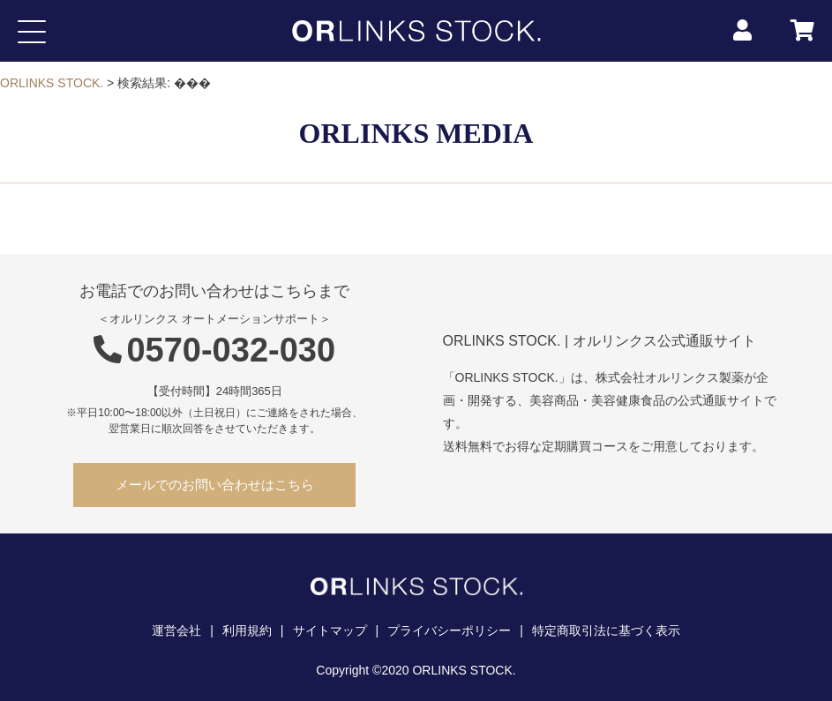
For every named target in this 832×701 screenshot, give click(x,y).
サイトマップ (330, 630)
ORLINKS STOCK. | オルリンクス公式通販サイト (599, 340)
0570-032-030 (214, 350)
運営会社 (176, 630)
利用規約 (247, 630)
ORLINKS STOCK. (51, 83)
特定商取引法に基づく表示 (606, 630)
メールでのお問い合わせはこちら (215, 484)
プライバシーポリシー (449, 630)
